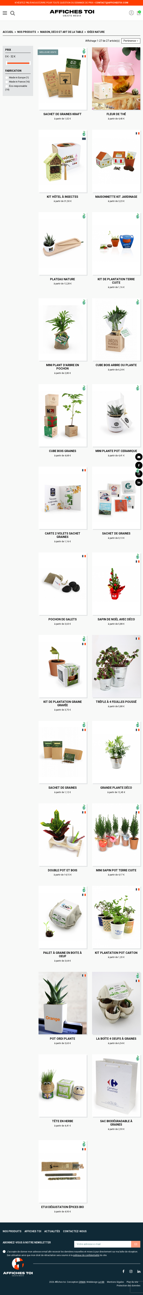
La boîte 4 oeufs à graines (116, 1038)
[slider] (6, 63)
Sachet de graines (116, 533)
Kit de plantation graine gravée (62, 703)
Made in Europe (19, 77)
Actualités (52, 1231)
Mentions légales (115, 1282)
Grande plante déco (116, 787)
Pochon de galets (62, 619)
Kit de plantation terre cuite (116, 281)
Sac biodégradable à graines (116, 1122)
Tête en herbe (62, 1121)
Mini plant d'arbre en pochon (62, 366)
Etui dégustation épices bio (62, 1207)
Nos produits (12, 1231)
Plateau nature (62, 279)
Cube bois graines (62, 451)
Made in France (19, 81)
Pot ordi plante (62, 1038)
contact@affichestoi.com (111, 2)
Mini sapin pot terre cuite (116, 870)
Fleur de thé (116, 114)
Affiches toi (32, 1231)
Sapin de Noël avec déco (116, 619)
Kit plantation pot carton (116, 953)
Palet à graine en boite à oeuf (62, 954)
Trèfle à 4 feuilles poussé (116, 702)
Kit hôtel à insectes (62, 196)
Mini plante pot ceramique (116, 451)
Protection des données (128, 1285)
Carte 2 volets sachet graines (62, 535)
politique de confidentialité (86, 1255)
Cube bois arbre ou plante (116, 365)
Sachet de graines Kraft (62, 114)
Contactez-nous (75, 1231)
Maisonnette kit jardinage (116, 196)
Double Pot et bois (62, 870)
